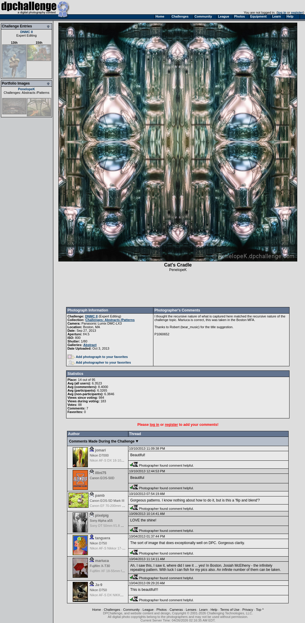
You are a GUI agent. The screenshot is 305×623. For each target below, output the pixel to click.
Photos (161, 609)
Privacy (247, 609)
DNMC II (26, 32)
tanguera (102, 538)
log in (282, 12)
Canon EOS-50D (102, 478)
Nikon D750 (98, 543)
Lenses (191, 609)
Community (131, 609)
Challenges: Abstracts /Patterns (26, 92)
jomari (100, 450)
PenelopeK (26, 89)
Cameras (176, 609)
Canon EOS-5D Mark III (107, 500)
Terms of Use (229, 609)
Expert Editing (26, 35)
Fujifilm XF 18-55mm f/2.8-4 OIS (113, 571)
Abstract (90, 345)
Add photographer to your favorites (99, 362)
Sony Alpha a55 (101, 520)
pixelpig (101, 515)
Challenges (112, 609)
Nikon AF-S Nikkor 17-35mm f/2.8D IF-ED (120, 548)
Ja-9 (98, 585)
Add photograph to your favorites (97, 357)
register (297, 12)
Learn (203, 609)
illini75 (100, 473)
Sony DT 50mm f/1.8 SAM (109, 525)
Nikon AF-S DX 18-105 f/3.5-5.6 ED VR (118, 460)
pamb (100, 495)
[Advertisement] (177, 289)
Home (96, 609)
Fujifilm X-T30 (100, 566)
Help (214, 609)
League (148, 609)
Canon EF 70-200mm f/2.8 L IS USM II (118, 505)
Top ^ (260, 609)
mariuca (102, 561)
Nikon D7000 (99, 455)
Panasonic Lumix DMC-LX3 (101, 323)
